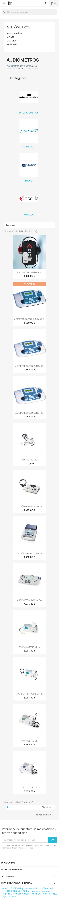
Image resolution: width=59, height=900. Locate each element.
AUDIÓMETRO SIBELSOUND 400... (30, 366)
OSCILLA (11, 40)
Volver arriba (44, 815)
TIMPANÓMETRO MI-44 (29, 787)
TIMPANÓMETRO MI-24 (29, 647)
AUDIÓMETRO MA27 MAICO (29, 553)
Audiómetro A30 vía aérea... (29, 272)
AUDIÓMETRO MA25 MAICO (29, 506)
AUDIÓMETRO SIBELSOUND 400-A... (29, 319)
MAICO (10, 37)
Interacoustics (14, 33)
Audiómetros (18, 27)
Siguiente (48, 807)
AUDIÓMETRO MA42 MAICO (29, 600)
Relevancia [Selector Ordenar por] (29, 225)
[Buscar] (29, 12)
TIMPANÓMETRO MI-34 (29, 741)
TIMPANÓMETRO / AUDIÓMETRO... (29, 694)
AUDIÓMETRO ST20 (29, 459)
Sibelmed (12, 44)
